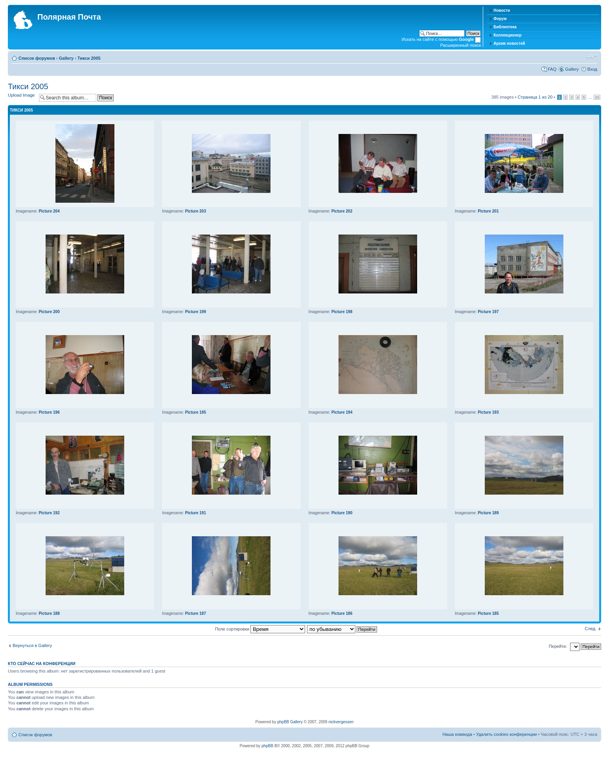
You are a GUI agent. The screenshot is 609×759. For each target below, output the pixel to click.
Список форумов (36, 58)
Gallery (66, 58)
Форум (499, 18)
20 (597, 97)
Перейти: (558, 646)
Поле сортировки (260, 629)
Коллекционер (507, 35)
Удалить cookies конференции (506, 734)
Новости (501, 10)
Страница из (535, 97)
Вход (592, 69)
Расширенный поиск (460, 45)
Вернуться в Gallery (32, 645)
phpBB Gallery (289, 722)
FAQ (552, 69)
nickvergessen (340, 722)
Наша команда (457, 734)
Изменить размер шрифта (591, 56)
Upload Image (21, 95)
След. (590, 628)
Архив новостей (509, 43)
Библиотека (505, 27)
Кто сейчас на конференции (41, 663)
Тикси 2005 (89, 58)
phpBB (267, 746)
